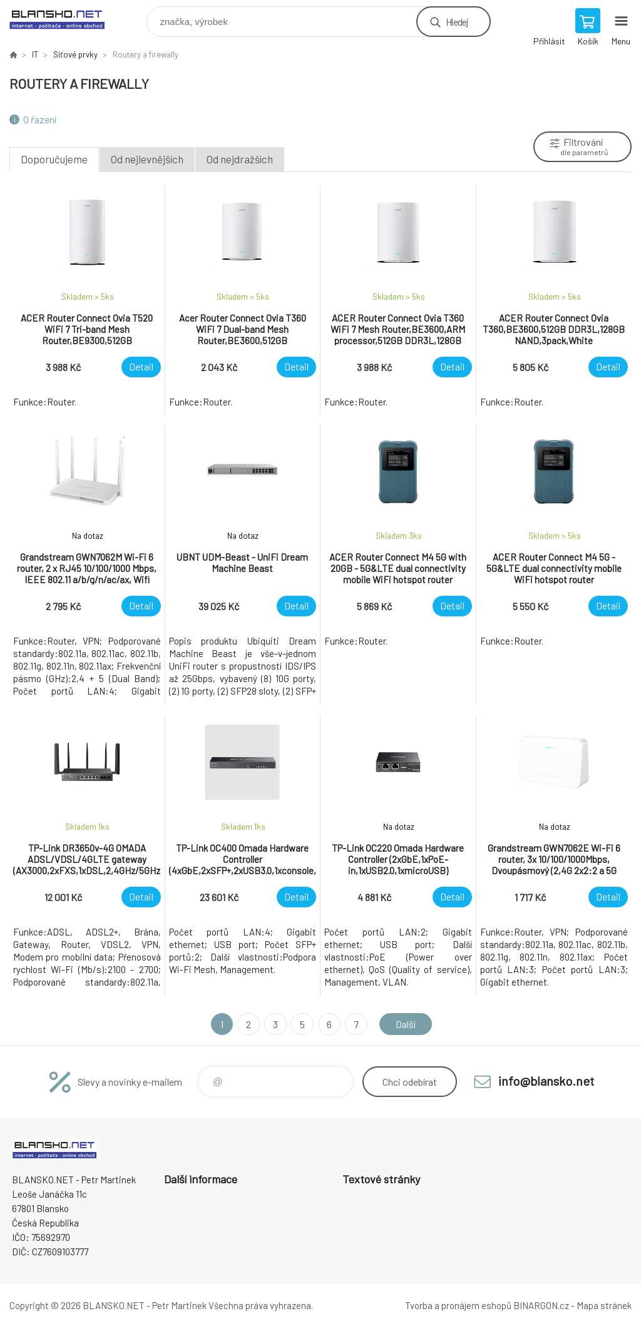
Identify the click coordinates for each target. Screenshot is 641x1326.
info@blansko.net (546, 1080)
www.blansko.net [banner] (64, 18)
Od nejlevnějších (147, 159)
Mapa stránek (604, 1305)
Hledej (457, 22)
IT (35, 54)
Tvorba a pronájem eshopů (458, 1305)
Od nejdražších (240, 159)
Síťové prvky (75, 54)
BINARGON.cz (541, 1305)
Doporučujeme (54, 159)
